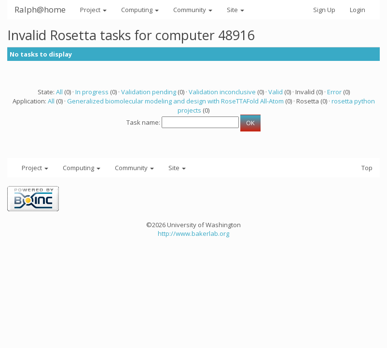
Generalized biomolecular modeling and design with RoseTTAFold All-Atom (175, 101)
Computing (140, 9)
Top (367, 167)
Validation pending (148, 91)
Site (235, 9)
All (59, 91)
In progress (92, 91)
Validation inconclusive (222, 91)
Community (192, 9)
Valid (275, 91)
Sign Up (324, 9)
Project (93, 9)
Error (334, 91)
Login (357, 9)
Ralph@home (40, 9)
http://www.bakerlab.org (193, 233)
